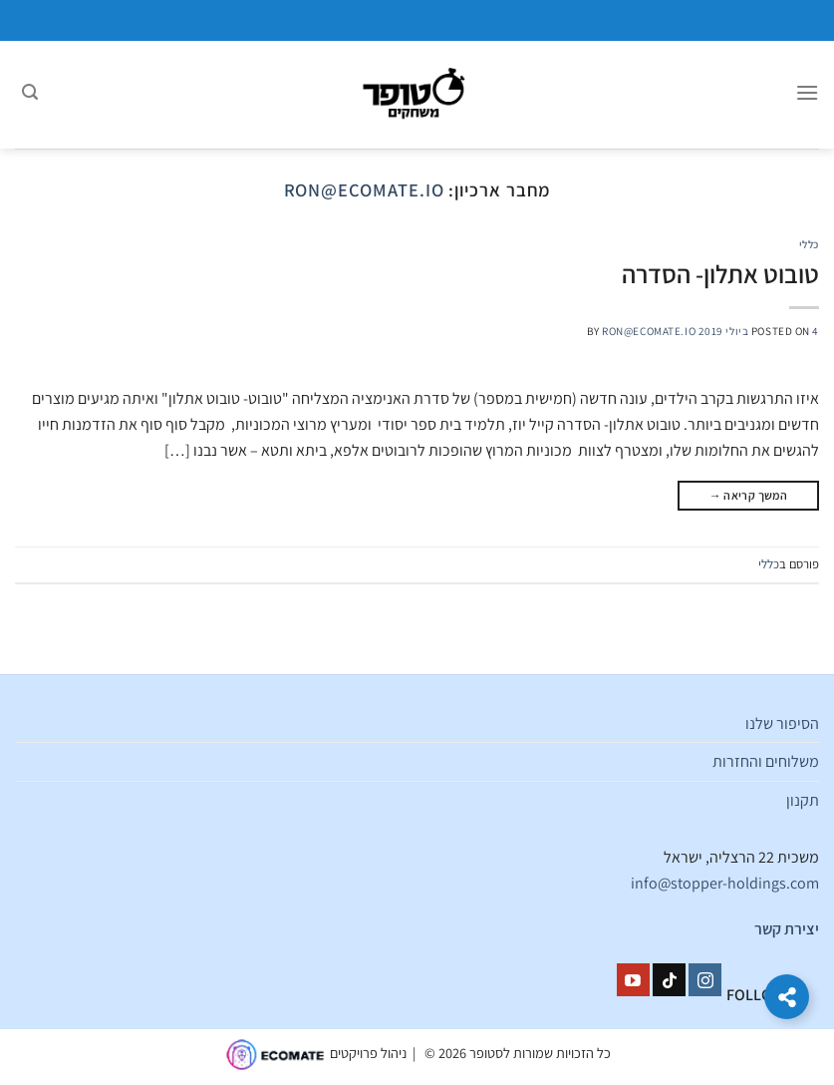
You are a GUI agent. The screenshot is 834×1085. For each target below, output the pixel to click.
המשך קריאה (748, 495)
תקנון (802, 800)
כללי (809, 244)
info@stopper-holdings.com (725, 883)
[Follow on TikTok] (669, 980)
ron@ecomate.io (364, 189)
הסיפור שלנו (782, 723)
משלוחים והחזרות (765, 761)
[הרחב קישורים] (786, 996)
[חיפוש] (30, 95)
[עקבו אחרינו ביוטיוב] (633, 980)
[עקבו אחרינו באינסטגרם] (705, 980)
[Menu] (807, 95)
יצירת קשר (786, 928)
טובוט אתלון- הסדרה (720, 273)
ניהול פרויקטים (368, 1053)
